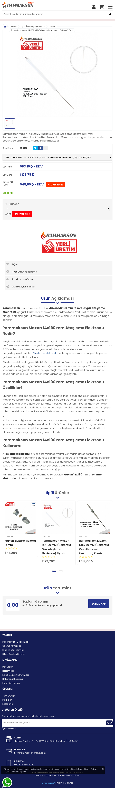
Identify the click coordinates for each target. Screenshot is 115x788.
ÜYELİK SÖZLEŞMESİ (44, 775)
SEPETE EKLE (22, 214)
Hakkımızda (8, 670)
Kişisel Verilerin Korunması (15, 674)
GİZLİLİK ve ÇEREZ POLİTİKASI (67, 775)
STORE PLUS (48, 783)
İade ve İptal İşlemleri (13, 650)
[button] (54, 571)
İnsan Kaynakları (11, 683)
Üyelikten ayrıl (9, 728)
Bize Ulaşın (7, 666)
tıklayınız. (21, 771)
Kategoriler (7, 703)
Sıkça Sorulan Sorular (13, 654)
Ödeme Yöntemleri (11, 645)
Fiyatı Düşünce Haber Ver (21, 271)
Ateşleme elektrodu (45, 353)
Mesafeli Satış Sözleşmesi (15, 641)
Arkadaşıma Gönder (19, 279)
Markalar (7, 699)
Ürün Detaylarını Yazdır (20, 286)
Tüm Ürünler (8, 695)
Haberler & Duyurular (12, 679)
